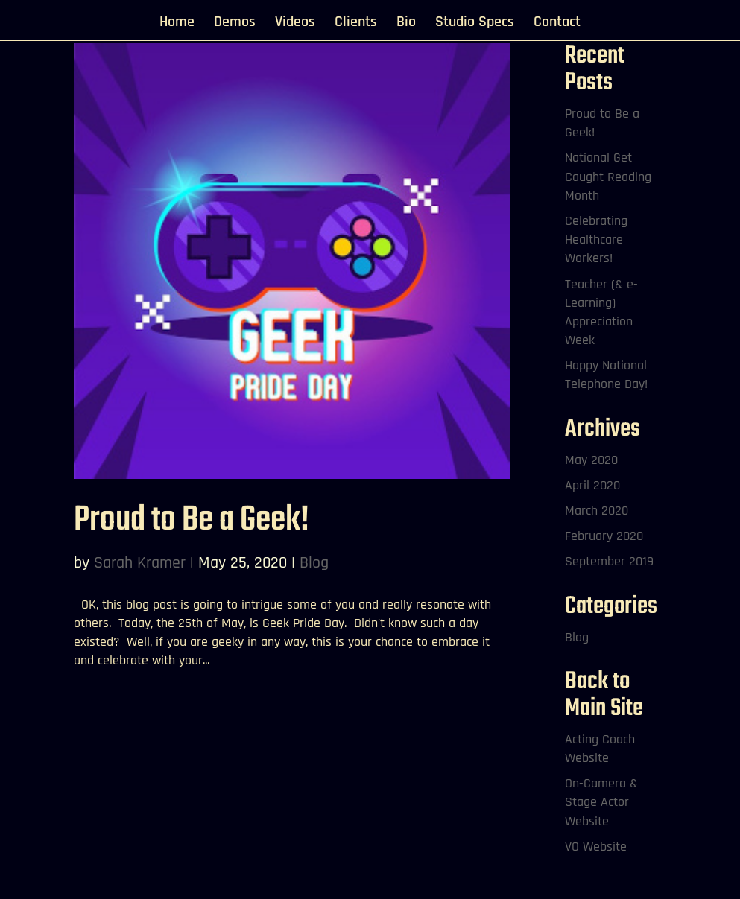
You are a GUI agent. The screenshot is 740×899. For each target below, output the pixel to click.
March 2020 (596, 510)
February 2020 (604, 535)
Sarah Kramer (140, 563)
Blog (314, 563)
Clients (356, 23)
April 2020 (592, 485)
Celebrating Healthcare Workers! (596, 239)
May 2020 (591, 459)
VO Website (596, 846)
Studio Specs (474, 23)
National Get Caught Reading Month (608, 176)
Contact (557, 23)
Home (177, 23)
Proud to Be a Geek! (191, 520)
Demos (235, 23)
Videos (295, 23)
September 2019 (609, 561)
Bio (406, 23)
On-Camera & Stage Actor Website (601, 802)
